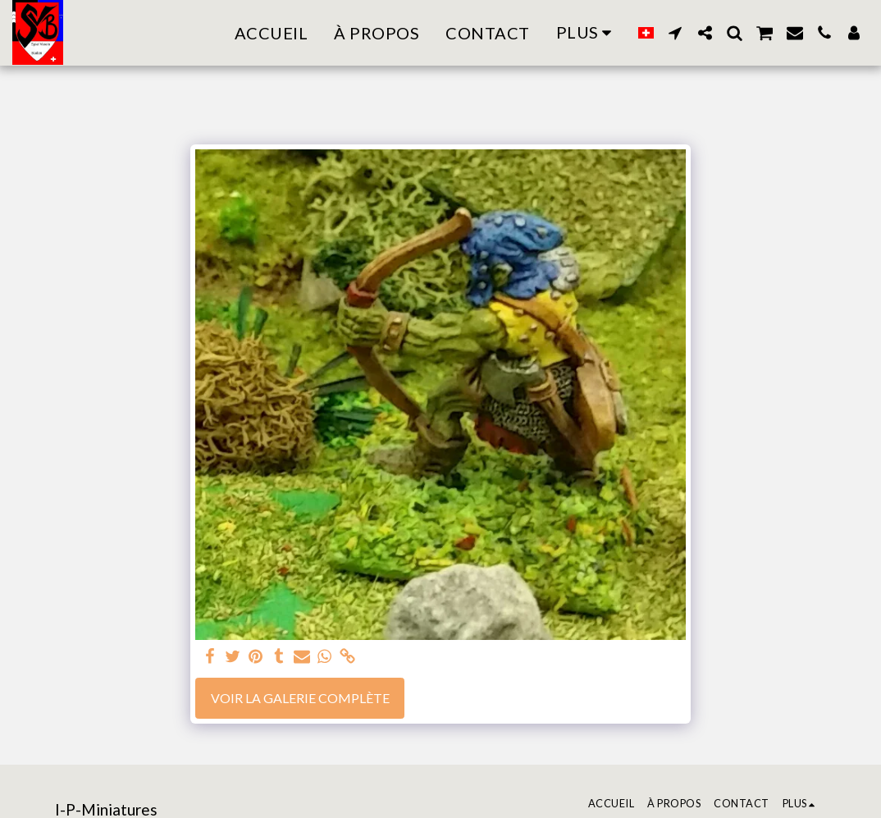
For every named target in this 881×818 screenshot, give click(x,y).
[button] (675, 33)
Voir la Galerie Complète (300, 698)
